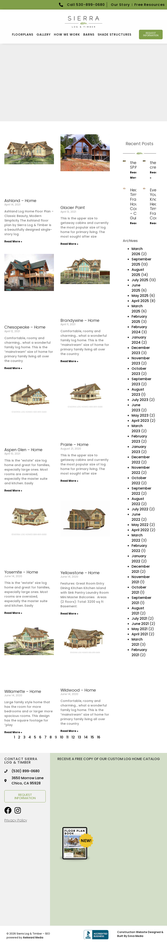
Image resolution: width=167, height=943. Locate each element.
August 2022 (138, 501)
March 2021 (137, 642)
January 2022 (139, 558)
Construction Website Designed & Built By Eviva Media (140, 934)
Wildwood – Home (78, 689)
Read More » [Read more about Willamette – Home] (13, 732)
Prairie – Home (74, 444)
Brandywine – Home (79, 320)
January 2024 (139, 340)
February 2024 (139, 329)
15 (92, 736)
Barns (88, 34)
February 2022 (139, 548)
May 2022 (140, 524)
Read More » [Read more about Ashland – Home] (13, 241)
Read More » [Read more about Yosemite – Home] (13, 612)
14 (86, 736)
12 (73, 736)
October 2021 (139, 590)
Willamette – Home (22, 691)
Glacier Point (72, 207)
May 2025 (140, 295)
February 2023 (139, 439)
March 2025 (137, 308)
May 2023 (140, 415)
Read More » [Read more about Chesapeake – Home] (13, 368)
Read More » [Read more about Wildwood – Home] (69, 730)
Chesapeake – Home (24, 327)
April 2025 (140, 300)
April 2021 (140, 633)
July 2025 (140, 279)
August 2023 (138, 392)
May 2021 (139, 628)
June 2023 (136, 407)
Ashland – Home (20, 200)
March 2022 (137, 537)
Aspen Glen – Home (23, 449)
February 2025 (139, 319)
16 (98, 736)
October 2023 (139, 371)
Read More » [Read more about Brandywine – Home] (69, 361)
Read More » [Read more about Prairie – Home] (69, 480)
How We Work (67, 34)
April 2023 (140, 420)
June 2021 (140, 623)
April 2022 (140, 529)
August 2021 (138, 610)
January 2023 (139, 449)
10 (61, 736)
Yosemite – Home (21, 572)
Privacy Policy (15, 820)
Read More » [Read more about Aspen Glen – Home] (13, 490)
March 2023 (137, 428)
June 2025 (136, 288)
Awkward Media (33, 937)
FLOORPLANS (22, 34)
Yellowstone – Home (80, 572)
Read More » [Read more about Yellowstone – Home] (69, 613)
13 (79, 736)
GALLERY (44, 34)
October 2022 (139, 480)
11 (67, 736)
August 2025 (138, 272)
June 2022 (136, 517)
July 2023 (140, 399)
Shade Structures (114, 34)
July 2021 (139, 618)
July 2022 (140, 508)
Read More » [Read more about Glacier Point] (69, 243)
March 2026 (137, 251)
